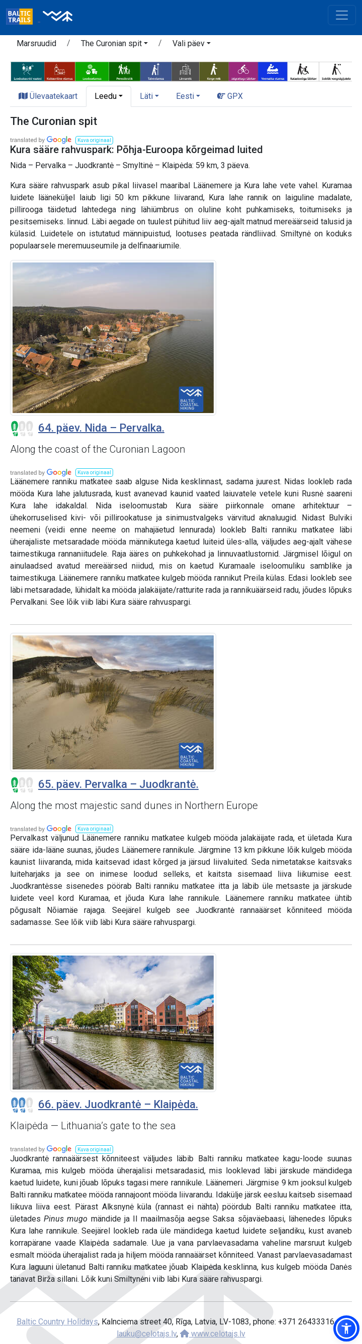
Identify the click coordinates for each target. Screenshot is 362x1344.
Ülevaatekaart (48, 96)
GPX (230, 96)
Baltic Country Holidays (57, 1321)
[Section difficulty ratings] (22, 429)
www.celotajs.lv (212, 1333)
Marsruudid (36, 43)
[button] (114, 45)
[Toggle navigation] (342, 15)
